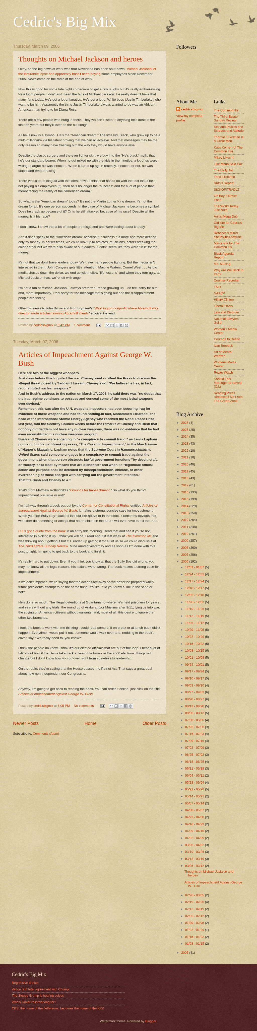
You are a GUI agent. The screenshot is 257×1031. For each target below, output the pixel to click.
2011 (185, 527)
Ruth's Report (223, 183)
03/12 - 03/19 (195, 859)
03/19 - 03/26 (195, 852)
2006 (185, 561)
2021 (185, 457)
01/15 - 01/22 (195, 937)
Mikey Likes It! (224, 157)
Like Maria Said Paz (228, 164)
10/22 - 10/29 (195, 637)
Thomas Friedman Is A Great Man (228, 139)
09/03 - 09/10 (195, 685)
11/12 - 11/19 (195, 616)
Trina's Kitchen (224, 177)
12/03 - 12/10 (195, 595)
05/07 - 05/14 (195, 803)
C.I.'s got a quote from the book (42, 531)
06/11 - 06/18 (195, 768)
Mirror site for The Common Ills (226, 245)
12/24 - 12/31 (195, 574)
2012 (185, 520)
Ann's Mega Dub (226, 216)
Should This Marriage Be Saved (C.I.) (227, 383)
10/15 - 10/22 (195, 644)
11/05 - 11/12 (195, 623)
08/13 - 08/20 (195, 706)
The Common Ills (138, 536)
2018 (185, 478)
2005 (185, 952)
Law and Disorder (226, 312)
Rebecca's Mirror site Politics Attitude (228, 235)
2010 (185, 534)
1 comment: (83, 325)
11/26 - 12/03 (195, 602)
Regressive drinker (25, 983)
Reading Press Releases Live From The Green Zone (228, 397)
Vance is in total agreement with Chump (40, 989)
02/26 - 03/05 (195, 895)
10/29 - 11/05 (195, 630)
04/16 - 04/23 (195, 824)
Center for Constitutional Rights (106, 505)
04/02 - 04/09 (195, 838)
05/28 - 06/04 (195, 782)
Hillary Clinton (224, 299)
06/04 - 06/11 (195, 775)
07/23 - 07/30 (195, 727)
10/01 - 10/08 (195, 657)
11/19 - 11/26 (195, 609)
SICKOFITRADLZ (226, 189)
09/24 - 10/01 (195, 664)
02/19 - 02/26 (195, 902)
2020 (185, 464)
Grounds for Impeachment (90, 490)
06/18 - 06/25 (195, 762)
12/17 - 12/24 (195, 581)
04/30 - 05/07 (195, 810)
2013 (185, 513)
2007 (185, 555)
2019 (185, 471)
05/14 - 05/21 (195, 796)
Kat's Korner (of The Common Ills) (228, 149)
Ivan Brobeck (223, 346)
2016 (185, 492)
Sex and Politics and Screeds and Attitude (229, 128)
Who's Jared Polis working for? (34, 1002)
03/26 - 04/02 (195, 845)
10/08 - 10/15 (195, 650)
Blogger (150, 1021)
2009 (185, 540)
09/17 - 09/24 (195, 671)
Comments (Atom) (46, 733)
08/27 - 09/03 (195, 692)
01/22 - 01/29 (195, 930)
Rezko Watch (223, 372)
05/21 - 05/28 (195, 789)
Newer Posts (26, 723)
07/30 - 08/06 (195, 720)
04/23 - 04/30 (195, 817)
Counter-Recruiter (226, 280)
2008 (185, 547)
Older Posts (154, 723)
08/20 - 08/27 (195, 699)
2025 (185, 430)
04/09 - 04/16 (195, 831)
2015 (185, 499)
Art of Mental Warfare (223, 354)
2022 (185, 450)
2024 (185, 436)
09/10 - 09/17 (195, 678)
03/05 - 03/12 (195, 866)
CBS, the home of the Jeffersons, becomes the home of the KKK (58, 1008)
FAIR (217, 287)
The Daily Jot (223, 170)
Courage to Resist (227, 339)
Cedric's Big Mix (64, 21)
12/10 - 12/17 (195, 588)
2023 (185, 443)
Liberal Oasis (223, 306)
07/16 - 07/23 (195, 734)
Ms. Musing (222, 264)
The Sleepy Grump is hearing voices (38, 995)
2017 (185, 485)
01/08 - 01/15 (195, 943)
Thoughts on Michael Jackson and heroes (80, 59)
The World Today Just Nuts (226, 208)
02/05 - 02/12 (195, 916)
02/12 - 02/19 (195, 909)
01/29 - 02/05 (195, 923)
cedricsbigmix (192, 109)
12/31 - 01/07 (195, 567)
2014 (185, 506)
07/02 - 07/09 (195, 747)
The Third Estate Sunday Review (43, 546)
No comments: (85, 706)
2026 (185, 423)
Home (91, 723)
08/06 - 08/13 (195, 713)
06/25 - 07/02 (195, 755)
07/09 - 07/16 (195, 741)
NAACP (219, 293)
